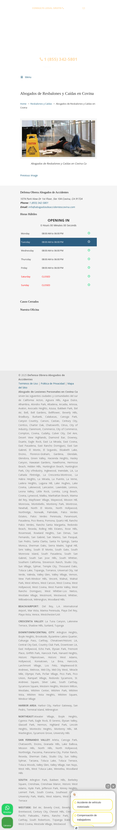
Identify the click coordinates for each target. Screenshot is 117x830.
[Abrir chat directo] (108, 786)
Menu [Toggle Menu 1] (25, 77)
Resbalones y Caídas (41, 103)
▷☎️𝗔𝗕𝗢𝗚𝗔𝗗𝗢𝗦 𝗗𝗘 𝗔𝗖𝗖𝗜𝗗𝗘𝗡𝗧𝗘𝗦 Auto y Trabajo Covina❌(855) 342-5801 (58, 37)
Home (23, 103)
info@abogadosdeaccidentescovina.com (58, 13)
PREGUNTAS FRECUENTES (59, 2)
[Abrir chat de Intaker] (76, 828)
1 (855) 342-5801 (73, 8)
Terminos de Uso (28, 383)
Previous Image (29, 175)
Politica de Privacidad (53, 383)
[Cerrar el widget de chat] (113, 786)
